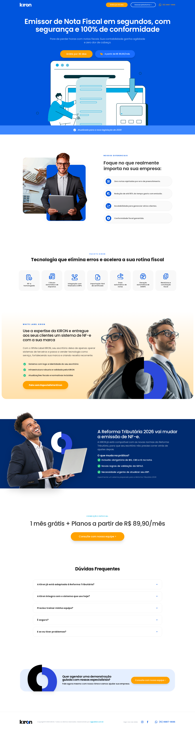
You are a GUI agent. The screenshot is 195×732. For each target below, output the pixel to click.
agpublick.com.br (97, 722)
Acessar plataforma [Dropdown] (143, 5)
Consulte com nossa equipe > (97, 536)
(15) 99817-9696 (167, 5)
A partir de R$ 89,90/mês (115, 53)
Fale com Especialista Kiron (45, 385)
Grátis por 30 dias (117, 5)
